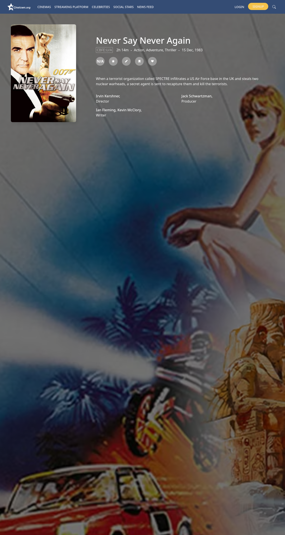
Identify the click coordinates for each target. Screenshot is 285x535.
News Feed (145, 7)
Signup (258, 6)
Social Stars (123, 7)
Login (239, 7)
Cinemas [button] (44, 7)
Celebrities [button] (101, 7)
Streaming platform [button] (71, 7)
